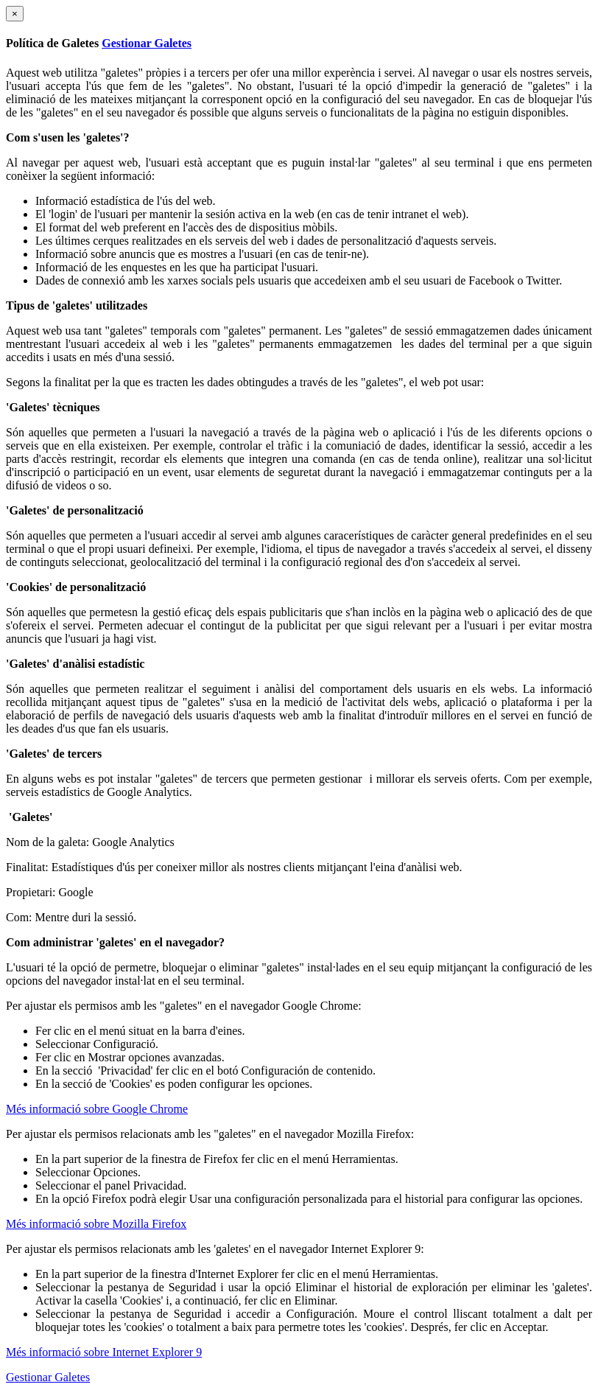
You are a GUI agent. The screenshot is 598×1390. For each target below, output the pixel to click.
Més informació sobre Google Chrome (97, 1109)
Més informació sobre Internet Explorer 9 (104, 1352)
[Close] (15, 13)
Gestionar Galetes (146, 43)
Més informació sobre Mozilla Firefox (96, 1224)
